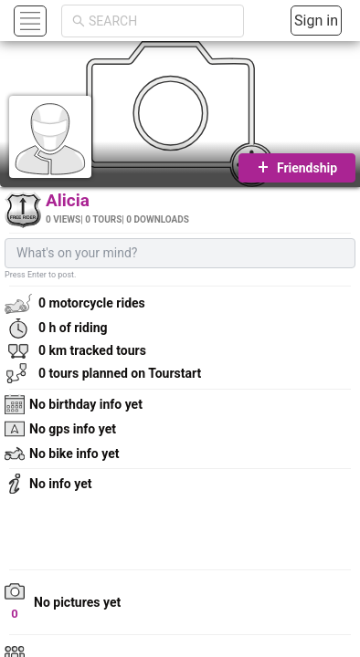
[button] (28, 20)
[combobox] (161, 21)
